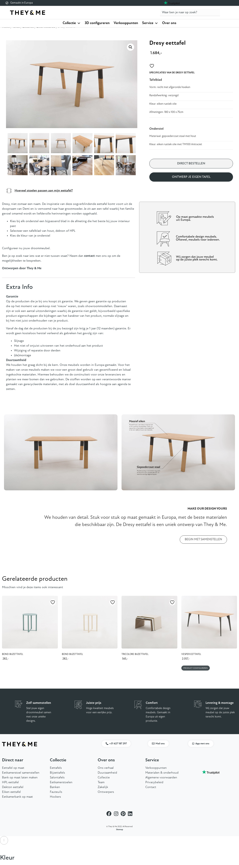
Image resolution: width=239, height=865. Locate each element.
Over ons (169, 23)
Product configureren (195, 668)
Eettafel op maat (13, 768)
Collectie (72, 23)
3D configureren (97, 23)
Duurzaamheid (107, 772)
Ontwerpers (106, 792)
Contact (150, 787)
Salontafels (57, 777)
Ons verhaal (106, 768)
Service (150, 23)
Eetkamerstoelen (61, 782)
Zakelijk (103, 787)
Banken (55, 787)
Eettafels (56, 768)
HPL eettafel (10, 782)
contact (89, 256)
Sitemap (119, 830)
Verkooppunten (126, 23)
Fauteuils (56, 792)
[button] (130, 47)
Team (101, 782)
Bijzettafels (57, 772)
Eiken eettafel (11, 792)
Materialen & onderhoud (162, 772)
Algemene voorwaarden (161, 777)
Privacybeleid (154, 782)
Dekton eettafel (12, 787)
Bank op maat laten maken (20, 777)
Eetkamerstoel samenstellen (20, 772)
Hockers (55, 796)
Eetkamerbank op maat (17, 796)
